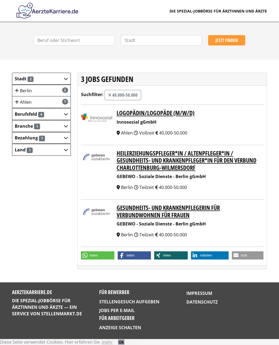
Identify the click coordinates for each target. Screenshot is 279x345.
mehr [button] (107, 342)
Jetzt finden (227, 40)
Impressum (199, 293)
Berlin (41, 90)
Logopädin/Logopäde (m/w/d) (156, 113)
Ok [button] (121, 341)
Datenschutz (202, 302)
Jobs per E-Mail (117, 310)
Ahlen (41, 102)
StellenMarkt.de (61, 314)
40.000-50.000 (123, 95)
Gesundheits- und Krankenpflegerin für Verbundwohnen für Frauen (168, 211)
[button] (41, 79)
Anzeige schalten (120, 328)
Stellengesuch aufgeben (129, 302)
